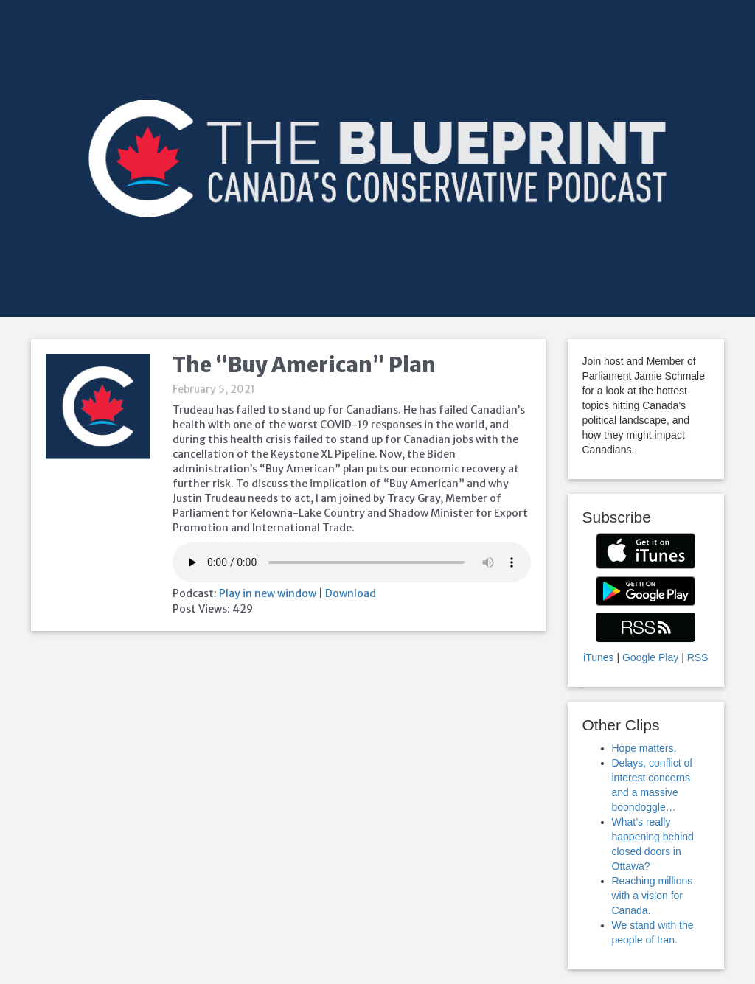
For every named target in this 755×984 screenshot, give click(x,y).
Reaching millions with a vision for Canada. (652, 895)
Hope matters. (644, 748)
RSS (698, 657)
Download (350, 593)
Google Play (650, 657)
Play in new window (267, 593)
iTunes (598, 657)
